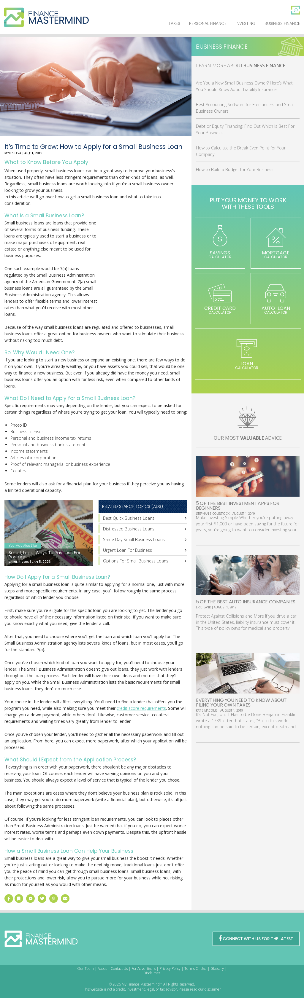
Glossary (217, 968)
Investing (246, 23)
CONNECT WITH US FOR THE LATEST (256, 939)
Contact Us (119, 968)
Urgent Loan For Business (127, 550)
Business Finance (282, 23)
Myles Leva (12, 153)
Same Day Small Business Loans (134, 539)
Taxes (174, 23)
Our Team (85, 968)
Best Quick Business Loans (128, 518)
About (102, 968)
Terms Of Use (195, 968)
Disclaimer (151, 972)
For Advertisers (144, 968)
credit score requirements (141, 708)
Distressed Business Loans (128, 529)
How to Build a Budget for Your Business (234, 169)
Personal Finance (208, 23)
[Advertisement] (142, 269)
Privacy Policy (169, 968)
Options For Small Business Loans (135, 561)
